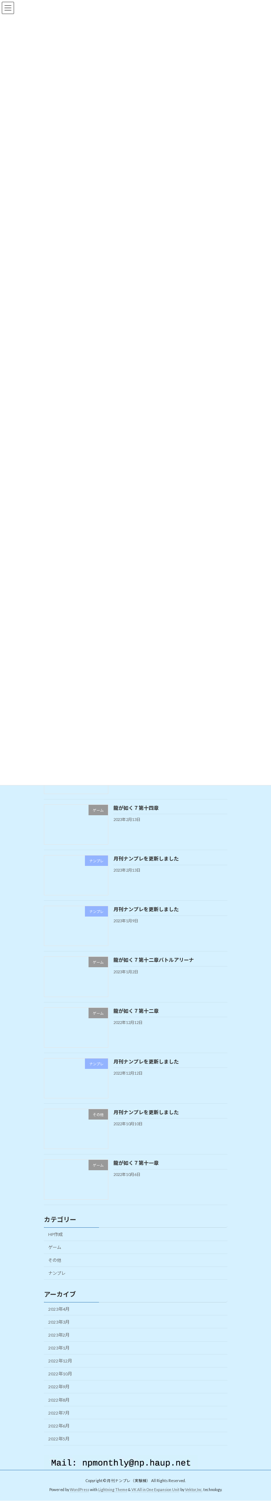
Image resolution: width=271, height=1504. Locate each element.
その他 (54, 1269)
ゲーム (54, 1256)
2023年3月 (58, 1330)
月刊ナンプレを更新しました (146, 867)
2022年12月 (60, 1369)
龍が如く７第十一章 (135, 1171)
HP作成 (55, 1243)
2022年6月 (58, 1434)
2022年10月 (60, 1382)
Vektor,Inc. (194, 1498)
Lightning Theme (112, 1498)
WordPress (79, 1498)
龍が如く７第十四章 (135, 816)
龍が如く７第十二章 (135, 1019)
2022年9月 (58, 1395)
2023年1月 (58, 1356)
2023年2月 (58, 1343)
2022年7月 (58, 1421)
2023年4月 (58, 1317)
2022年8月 (58, 1408)
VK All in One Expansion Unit (155, 1498)
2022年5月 (58, 1447)
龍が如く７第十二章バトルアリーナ (153, 968)
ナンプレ (57, 1281)
